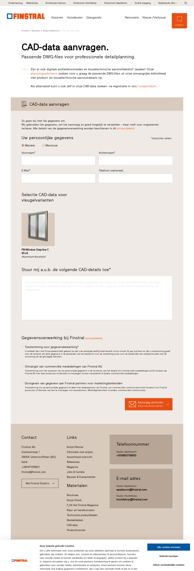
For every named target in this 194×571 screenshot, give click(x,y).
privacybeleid (125, 128)
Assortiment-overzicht (79, 456)
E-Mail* (26, 170)
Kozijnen (57, 17)
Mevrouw (51, 145)
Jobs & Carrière (75, 471)
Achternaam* (107, 152)
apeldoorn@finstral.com (131, 489)
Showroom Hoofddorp (85, 3)
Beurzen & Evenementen (81, 476)
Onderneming (15, 3)
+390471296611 (31, 466)
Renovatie (132, 17)
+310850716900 (126, 455)
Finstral (25, 30)
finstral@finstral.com (34, 471)
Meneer (30, 145)
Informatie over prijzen (80, 451)
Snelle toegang (143, 3)
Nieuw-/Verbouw (154, 17)
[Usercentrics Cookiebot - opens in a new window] (19, 565)
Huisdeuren (75, 17)
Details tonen (164, 565)
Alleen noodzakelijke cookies (168, 545)
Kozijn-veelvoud (50, 30)
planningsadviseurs (44, 73)
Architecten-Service (55, 3)
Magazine (72, 466)
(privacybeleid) (93, 338)
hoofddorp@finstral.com (131, 499)
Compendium (147, 86)
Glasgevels (94, 17)
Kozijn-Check (74, 500)
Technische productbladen (82, 515)
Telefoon (111, 170)
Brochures (72, 495)
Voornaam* (28, 152)
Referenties (32, 3)
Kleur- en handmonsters (80, 510)
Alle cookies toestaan (168, 527)
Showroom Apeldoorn (115, 3)
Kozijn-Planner (75, 447)
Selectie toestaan (168, 536)
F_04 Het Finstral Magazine (82, 505)
